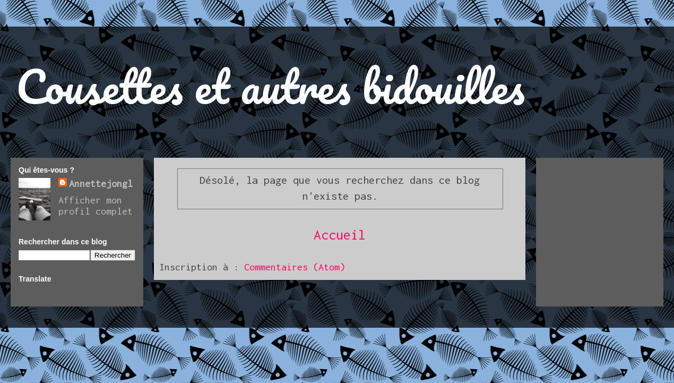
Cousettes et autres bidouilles (270, 86)
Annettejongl (101, 183)
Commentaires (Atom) (294, 267)
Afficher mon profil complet (95, 205)
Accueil (340, 234)
